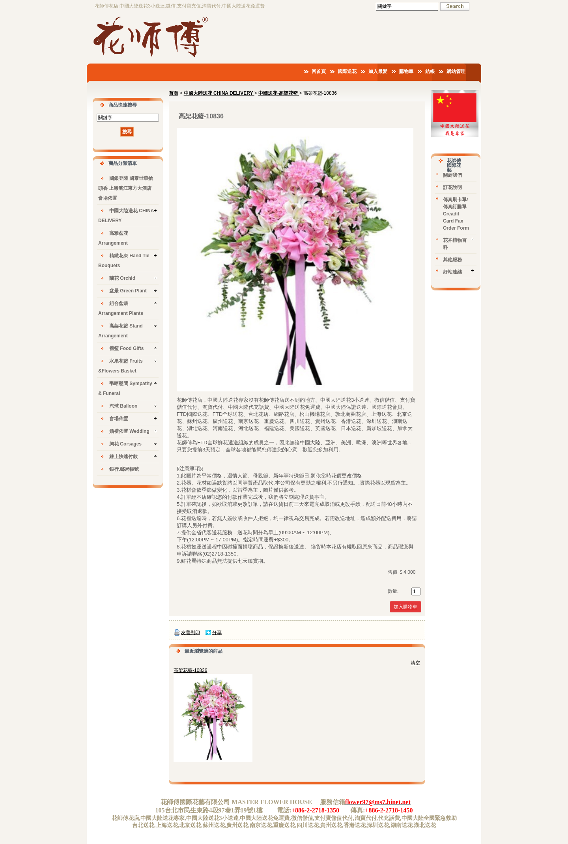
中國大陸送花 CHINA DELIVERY (219, 93)
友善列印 (190, 632)
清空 (415, 663)
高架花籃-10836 (190, 670)
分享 (217, 632)
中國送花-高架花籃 (278, 93)
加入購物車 (405, 607)
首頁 (173, 93)
